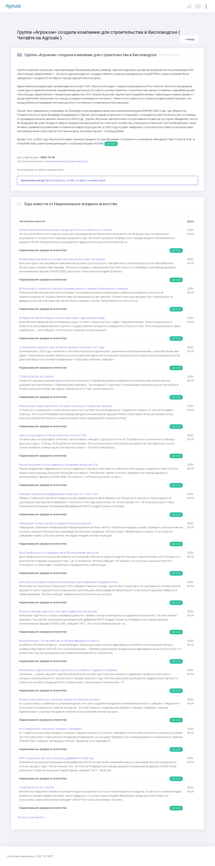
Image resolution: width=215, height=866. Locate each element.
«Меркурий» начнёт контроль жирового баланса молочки (55, 523)
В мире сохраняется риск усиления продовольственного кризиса (59, 699)
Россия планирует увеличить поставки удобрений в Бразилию (58, 611)
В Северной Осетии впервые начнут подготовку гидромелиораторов (62, 317)
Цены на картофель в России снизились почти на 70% (53, 435)
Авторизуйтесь (55, 180)
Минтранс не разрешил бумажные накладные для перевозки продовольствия (68, 582)
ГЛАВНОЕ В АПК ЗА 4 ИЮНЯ (36, 787)
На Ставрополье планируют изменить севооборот (50, 728)
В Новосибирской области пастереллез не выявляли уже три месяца (62, 259)
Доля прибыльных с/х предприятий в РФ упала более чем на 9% (59, 552)
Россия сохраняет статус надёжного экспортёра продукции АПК (58, 464)
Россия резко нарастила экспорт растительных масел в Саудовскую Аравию (68, 670)
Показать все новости (31, 817)
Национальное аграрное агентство (66, 161)
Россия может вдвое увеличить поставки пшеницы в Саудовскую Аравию (65, 406)
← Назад (189, 39)
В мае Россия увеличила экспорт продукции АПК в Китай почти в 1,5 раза (65, 229)
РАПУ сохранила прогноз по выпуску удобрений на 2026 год (56, 758)
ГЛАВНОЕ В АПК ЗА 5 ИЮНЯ (36, 376)
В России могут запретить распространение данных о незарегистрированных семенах (73, 288)
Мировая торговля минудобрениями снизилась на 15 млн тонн (58, 494)
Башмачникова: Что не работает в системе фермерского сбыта (59, 640)
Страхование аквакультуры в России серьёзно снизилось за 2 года (61, 347)
